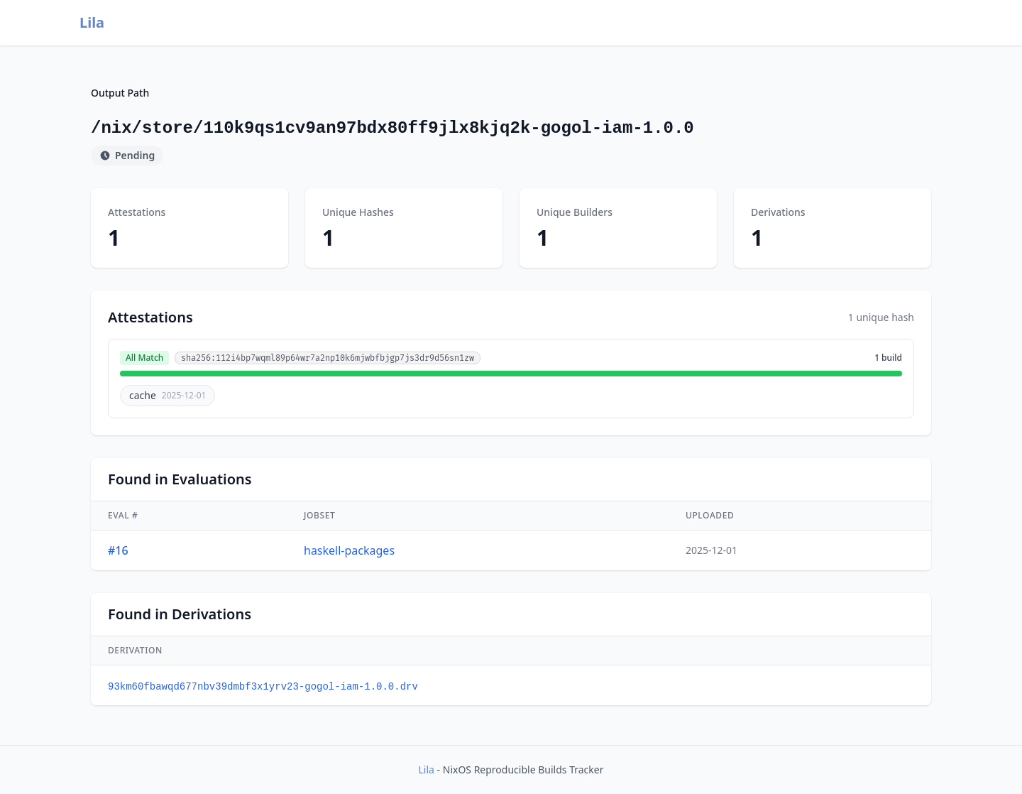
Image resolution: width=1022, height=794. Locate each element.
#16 (118, 550)
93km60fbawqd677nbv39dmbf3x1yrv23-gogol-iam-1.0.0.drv (263, 686)
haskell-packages (349, 550)
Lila (91, 22)
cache (167, 395)
